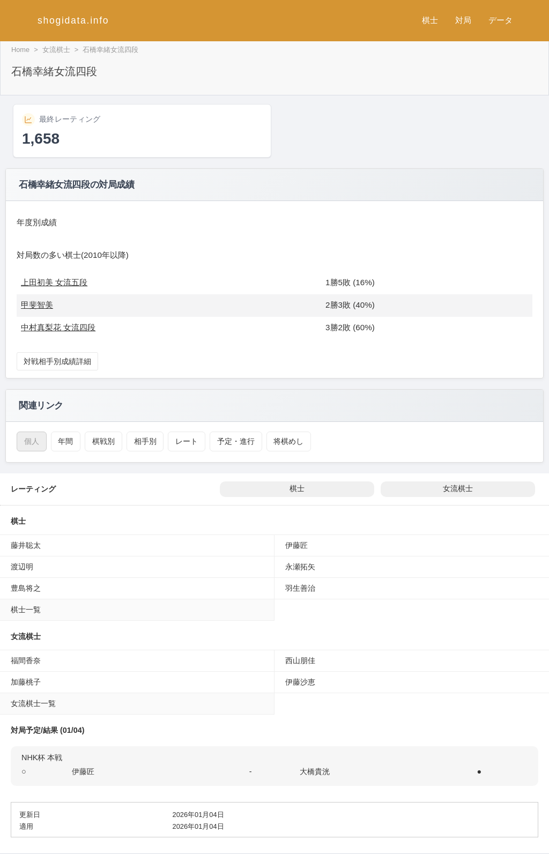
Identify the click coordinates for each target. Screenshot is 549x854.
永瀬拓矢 (300, 566)
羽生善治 (300, 588)
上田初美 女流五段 (54, 282)
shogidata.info (73, 20)
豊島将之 (26, 588)
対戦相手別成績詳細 (57, 361)
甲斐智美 (37, 304)
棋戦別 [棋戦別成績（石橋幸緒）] (103, 441)
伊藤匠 (296, 545)
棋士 (430, 20)
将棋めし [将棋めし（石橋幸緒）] (288, 441)
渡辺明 (22, 566)
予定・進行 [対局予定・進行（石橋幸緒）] (236, 441)
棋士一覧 (26, 609)
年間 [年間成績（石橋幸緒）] (65, 441)
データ (500, 20)
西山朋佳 (300, 660)
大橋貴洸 (315, 771)
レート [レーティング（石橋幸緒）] (186, 441)
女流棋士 (56, 50)
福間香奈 (26, 660)
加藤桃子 (26, 682)
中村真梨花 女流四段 (58, 327)
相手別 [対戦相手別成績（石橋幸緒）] (145, 441)
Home (20, 50)
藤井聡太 (26, 545)
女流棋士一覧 (33, 703)
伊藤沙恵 (300, 682)
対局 (463, 20)
